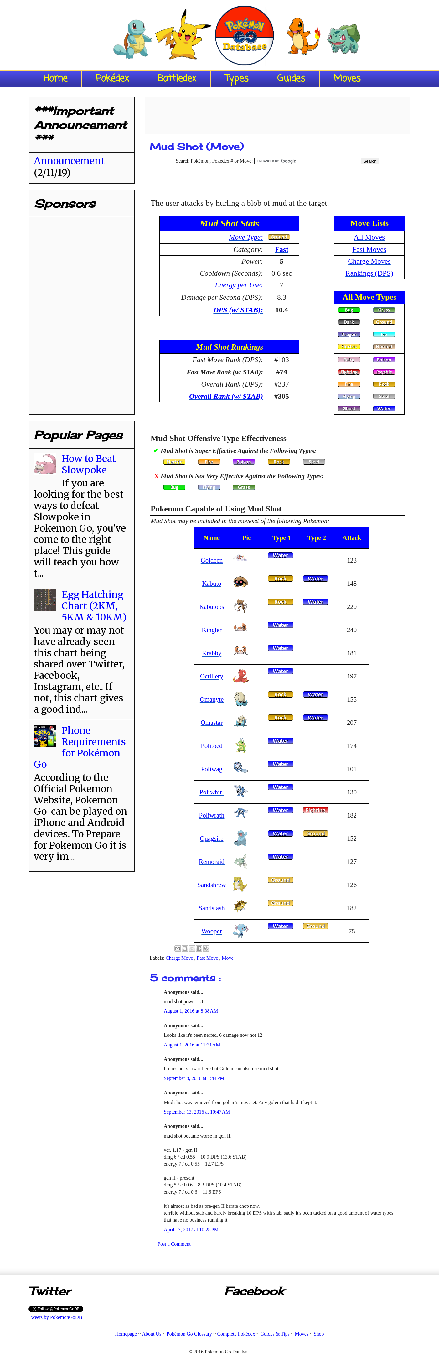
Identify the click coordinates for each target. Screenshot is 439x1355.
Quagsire (211, 838)
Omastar (212, 722)
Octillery (211, 676)
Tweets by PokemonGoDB (55, 1317)
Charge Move (180, 958)
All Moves (369, 237)
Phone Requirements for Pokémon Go (80, 747)
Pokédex (112, 79)
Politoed (211, 745)
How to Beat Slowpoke (89, 464)
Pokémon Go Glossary (189, 1334)
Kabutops (211, 606)
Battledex (177, 79)
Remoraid (212, 861)
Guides (291, 79)
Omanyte (212, 699)
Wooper (211, 931)
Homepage (126, 1334)
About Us (151, 1334)
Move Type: (246, 237)
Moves (347, 79)
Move (227, 958)
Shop (319, 1334)
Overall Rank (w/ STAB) (226, 396)
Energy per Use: (239, 285)
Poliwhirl (211, 792)
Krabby (211, 653)
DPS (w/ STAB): (238, 310)
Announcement (69, 161)
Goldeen (212, 560)
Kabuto (211, 583)
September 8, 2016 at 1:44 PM (194, 1078)
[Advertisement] (277, 113)
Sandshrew (211, 884)
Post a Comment (174, 1244)
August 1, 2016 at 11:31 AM (192, 1044)
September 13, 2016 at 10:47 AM (197, 1111)
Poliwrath (212, 815)
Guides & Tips (274, 1334)
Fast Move (208, 958)
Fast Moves (369, 249)
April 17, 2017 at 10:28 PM (191, 1229)
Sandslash (212, 907)
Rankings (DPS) (369, 273)
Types (237, 79)
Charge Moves (369, 261)
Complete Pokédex (236, 1334)
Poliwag (211, 768)
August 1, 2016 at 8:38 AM (191, 1011)
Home (55, 79)
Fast (281, 249)
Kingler (212, 629)
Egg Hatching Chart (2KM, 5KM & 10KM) (94, 606)
